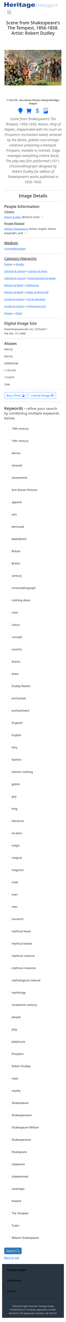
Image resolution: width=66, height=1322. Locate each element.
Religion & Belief (13, 285)
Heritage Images (17, 1270)
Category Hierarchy (20, 258)
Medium (11, 242)
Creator (9, 212)
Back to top (11, 1258)
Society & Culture (14, 299)
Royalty (19, 264)
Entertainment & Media (42, 278)
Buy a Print (16, 395)
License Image (42, 395)
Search (13, 1251)
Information (14, 1280)
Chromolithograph (15, 248)
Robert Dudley (12, 217)
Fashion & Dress (37, 271)
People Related (14, 223)
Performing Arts (36, 306)
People (8, 264)
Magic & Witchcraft (37, 292)
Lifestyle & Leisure (14, 271)
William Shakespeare (16, 228)
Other (18, 313)
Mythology (32, 285)
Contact (11, 1291)
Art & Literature (36, 299)
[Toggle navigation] (9, 12)
